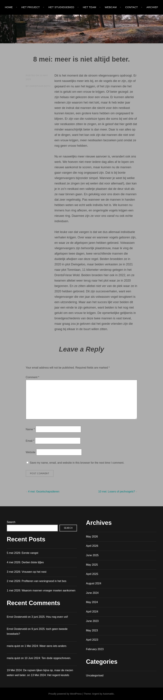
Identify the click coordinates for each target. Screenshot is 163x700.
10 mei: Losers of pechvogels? (116, 491)
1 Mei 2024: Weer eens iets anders (45, 646)
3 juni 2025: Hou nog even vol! (49, 616)
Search (11, 522)
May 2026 (92, 536)
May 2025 (92, 564)
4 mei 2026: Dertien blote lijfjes (25, 562)
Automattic (108, 693)
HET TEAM (89, 7)
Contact (131, 7)
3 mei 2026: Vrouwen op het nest (26, 571)
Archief (152, 7)
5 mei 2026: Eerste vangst (22, 552)
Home (9, 7)
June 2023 (92, 621)
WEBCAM (111, 7)
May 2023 (92, 630)
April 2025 (92, 574)
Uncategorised (94, 675)
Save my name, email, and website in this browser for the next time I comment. (77, 462)
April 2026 (92, 545)
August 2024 (93, 583)
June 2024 (92, 592)
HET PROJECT (30, 7)
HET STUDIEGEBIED (61, 7)
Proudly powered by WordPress (65, 693)
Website (31, 452)
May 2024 (92, 602)
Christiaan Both (39, 86)
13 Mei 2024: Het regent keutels (50, 675)
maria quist (13, 658)
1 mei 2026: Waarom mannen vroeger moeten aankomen (41, 590)
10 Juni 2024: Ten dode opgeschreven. (48, 658)
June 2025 (92, 555)
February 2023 (95, 649)
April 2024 (92, 611)
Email (30, 440)
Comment (32, 377)
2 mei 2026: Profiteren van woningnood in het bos (36, 581)
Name (30, 429)
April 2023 (92, 639)
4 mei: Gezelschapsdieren (43, 491)
